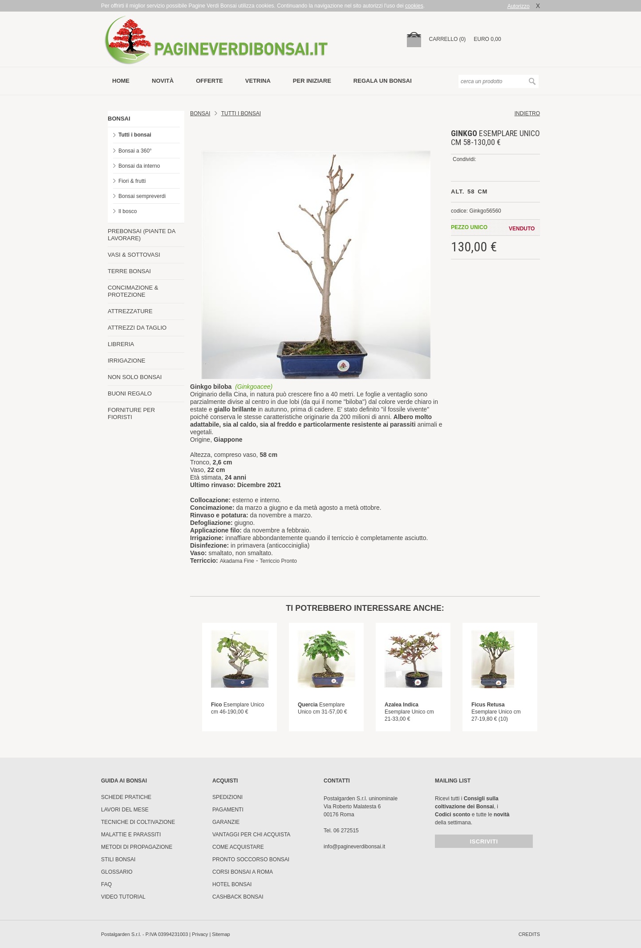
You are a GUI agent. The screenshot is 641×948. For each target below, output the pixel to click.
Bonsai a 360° (135, 151)
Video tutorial (123, 897)
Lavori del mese (125, 810)
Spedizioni (227, 797)
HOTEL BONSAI (232, 884)
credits (529, 934)
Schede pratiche (126, 797)
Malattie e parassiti (131, 834)
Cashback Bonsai (238, 897)
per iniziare (312, 80)
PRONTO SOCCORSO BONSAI (250, 859)
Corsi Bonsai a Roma (242, 872)
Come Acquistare (238, 847)
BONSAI (119, 118)
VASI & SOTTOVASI (134, 254)
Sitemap (221, 934)
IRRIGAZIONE (127, 360)
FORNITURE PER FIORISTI (131, 413)
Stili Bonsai (118, 859)
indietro (527, 113)
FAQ (106, 884)
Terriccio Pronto (278, 561)
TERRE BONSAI (129, 271)
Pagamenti (227, 810)
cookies (414, 6)
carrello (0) (447, 39)
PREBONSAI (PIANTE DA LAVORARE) (141, 235)
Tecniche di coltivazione (138, 822)
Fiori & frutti (132, 181)
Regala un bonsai (382, 80)
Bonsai (200, 113)
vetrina (258, 80)
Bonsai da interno (139, 166)
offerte (209, 80)
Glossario (117, 872)
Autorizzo (518, 6)
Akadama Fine (237, 561)
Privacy (200, 934)
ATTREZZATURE (130, 311)
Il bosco (127, 211)
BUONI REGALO (130, 393)
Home (121, 80)
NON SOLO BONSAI (135, 377)
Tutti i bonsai (134, 135)
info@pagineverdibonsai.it (354, 846)
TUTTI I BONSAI (241, 113)
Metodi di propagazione (136, 847)
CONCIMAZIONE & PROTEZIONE (133, 291)
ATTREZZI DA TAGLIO (137, 327)
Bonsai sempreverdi (142, 196)
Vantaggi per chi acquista (251, 834)
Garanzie (225, 822)
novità (163, 80)
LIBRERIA (121, 344)
